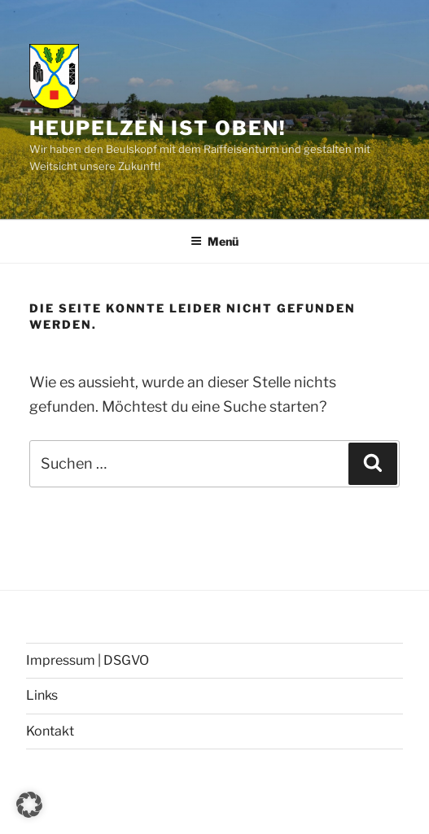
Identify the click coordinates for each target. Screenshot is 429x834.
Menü (214, 241)
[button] (29, 804)
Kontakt (50, 731)
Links (42, 695)
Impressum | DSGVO (87, 660)
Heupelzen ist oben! (157, 128)
